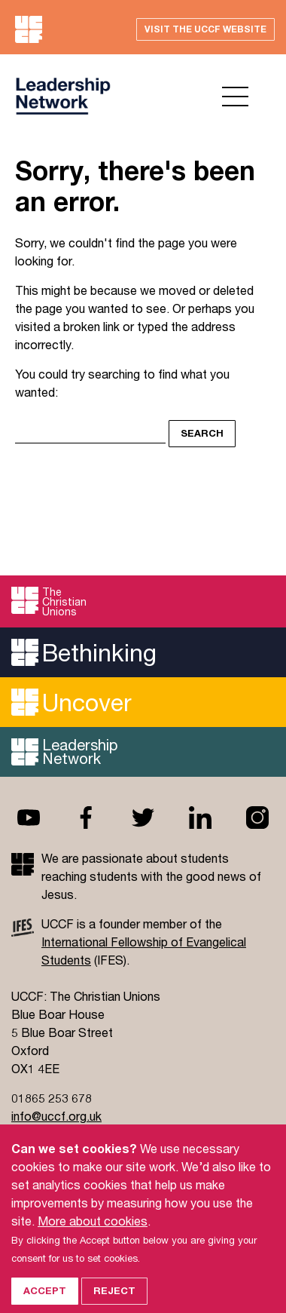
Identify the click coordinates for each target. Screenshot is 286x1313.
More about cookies (93, 1233)
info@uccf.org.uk (56, 1116)
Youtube (28, 817)
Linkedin (200, 817)
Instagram (257, 817)
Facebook (85, 817)
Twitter (143, 817)
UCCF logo (63, 96)
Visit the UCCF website (205, 29)
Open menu (235, 96)
